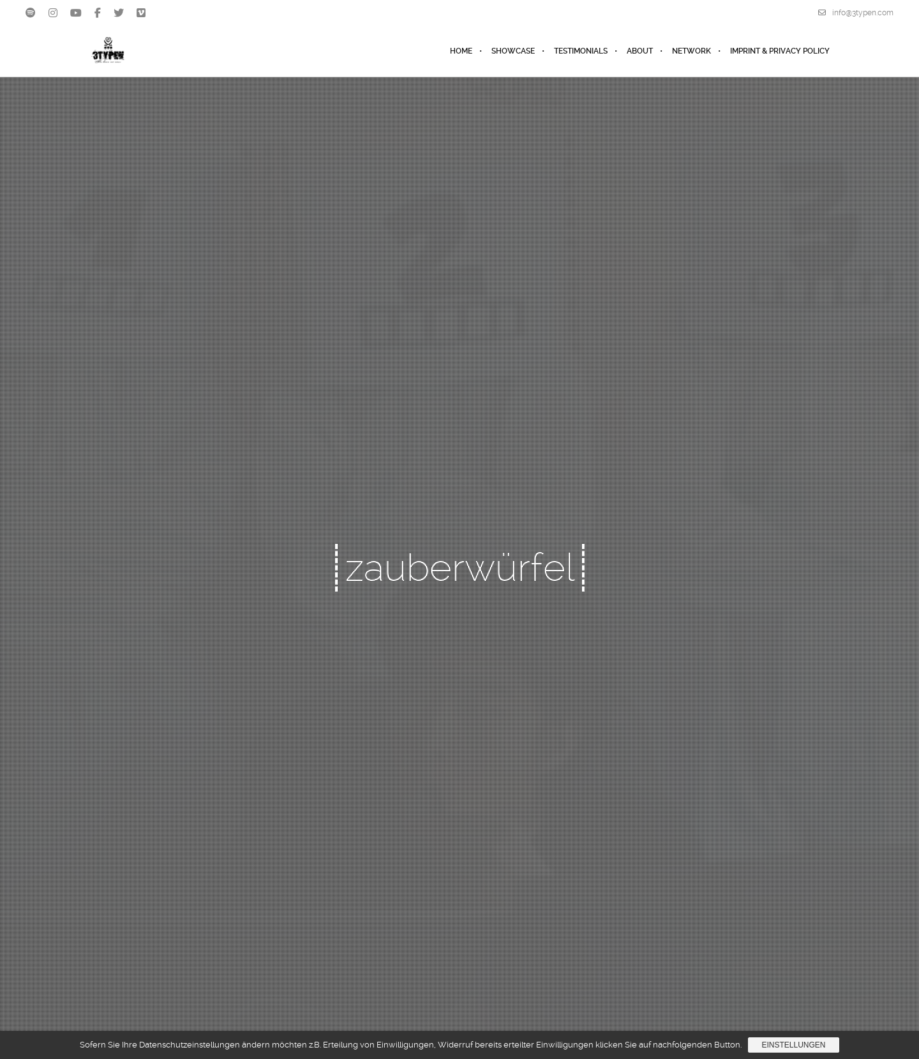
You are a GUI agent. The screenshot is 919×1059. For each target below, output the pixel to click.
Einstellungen (793, 1045)
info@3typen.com (855, 13)
